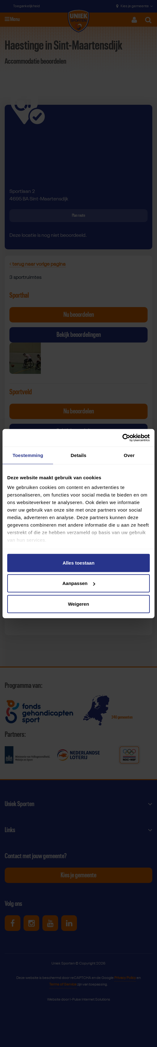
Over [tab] (129, 455)
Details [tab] (78, 455)
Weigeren (78, 603)
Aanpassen (78, 583)
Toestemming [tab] (28, 455)
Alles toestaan (78, 562)
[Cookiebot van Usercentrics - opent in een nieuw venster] (122, 438)
